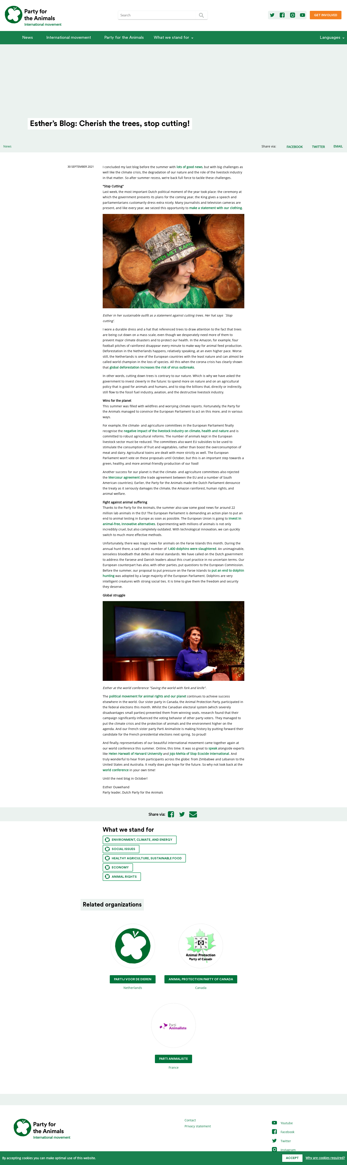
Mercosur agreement (124, 477)
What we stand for (171, 37)
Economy (117, 867)
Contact (190, 1120)
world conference (116, 770)
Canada (200, 957)
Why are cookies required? (325, 1158)
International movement (68, 37)
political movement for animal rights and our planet (147, 696)
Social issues (120, 849)
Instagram (283, 1150)
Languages (330, 37)
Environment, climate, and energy (138, 839)
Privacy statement (198, 1126)
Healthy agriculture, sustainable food (143, 858)
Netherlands (133, 957)
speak (212, 748)
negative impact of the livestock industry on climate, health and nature (176, 431)
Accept (292, 1158)
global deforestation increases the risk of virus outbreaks (152, 367)
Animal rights (121, 876)
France (173, 1036)
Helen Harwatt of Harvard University (135, 753)
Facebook (282, 1132)
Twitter (281, 1141)
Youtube (282, 1123)
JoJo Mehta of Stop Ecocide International (199, 753)
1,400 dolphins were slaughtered (192, 549)
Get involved (325, 15)
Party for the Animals (124, 37)
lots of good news (189, 167)
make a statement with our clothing (215, 208)
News (27, 37)
